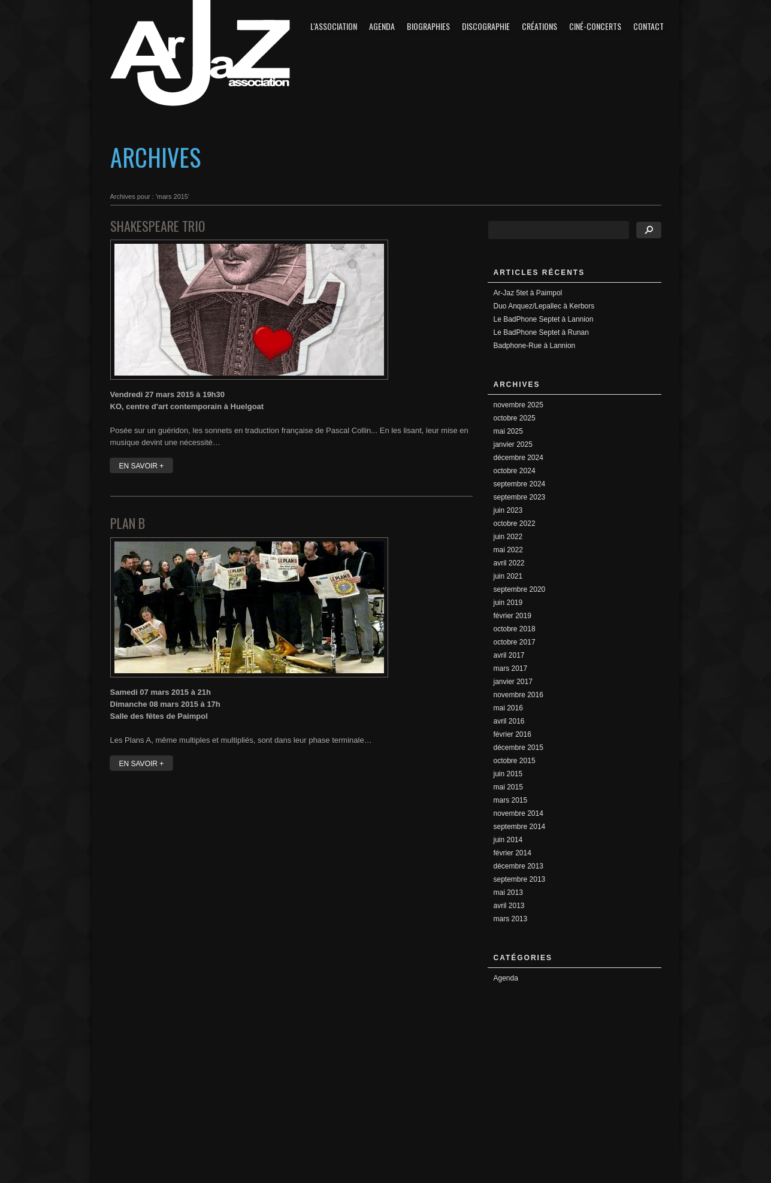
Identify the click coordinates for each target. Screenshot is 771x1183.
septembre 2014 (520, 826)
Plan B (127, 522)
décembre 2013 (518, 866)
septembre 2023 (520, 497)
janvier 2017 (513, 681)
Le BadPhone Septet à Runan (541, 332)
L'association (333, 26)
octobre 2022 (515, 523)
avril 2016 (509, 721)
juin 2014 (508, 840)
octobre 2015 (515, 761)
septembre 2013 (520, 879)
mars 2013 (511, 919)
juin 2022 (508, 536)
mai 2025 (508, 431)
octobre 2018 (515, 629)
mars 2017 (511, 668)
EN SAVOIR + (141, 466)
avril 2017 (509, 655)
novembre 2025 (518, 405)
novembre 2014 (518, 813)
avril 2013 (509, 905)
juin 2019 (508, 602)
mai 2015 (508, 787)
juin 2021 (508, 576)
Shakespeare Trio (157, 225)
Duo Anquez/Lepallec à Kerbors (544, 306)
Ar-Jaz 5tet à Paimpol (528, 293)
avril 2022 (509, 563)
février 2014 (512, 853)
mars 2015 (511, 800)
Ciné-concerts (595, 26)
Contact (648, 26)
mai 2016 (508, 708)
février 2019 (512, 616)
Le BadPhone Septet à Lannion (544, 319)
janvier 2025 (513, 444)
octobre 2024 (515, 471)
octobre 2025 (515, 418)
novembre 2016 (518, 695)
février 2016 (512, 734)
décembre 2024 (518, 457)
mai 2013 (508, 892)
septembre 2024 (520, 484)
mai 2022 (508, 550)
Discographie (486, 26)
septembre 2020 (520, 589)
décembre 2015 (518, 747)
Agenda (382, 26)
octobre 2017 (515, 642)
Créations (539, 26)
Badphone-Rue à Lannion (535, 345)
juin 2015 (508, 774)
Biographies (428, 26)
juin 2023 (508, 510)
